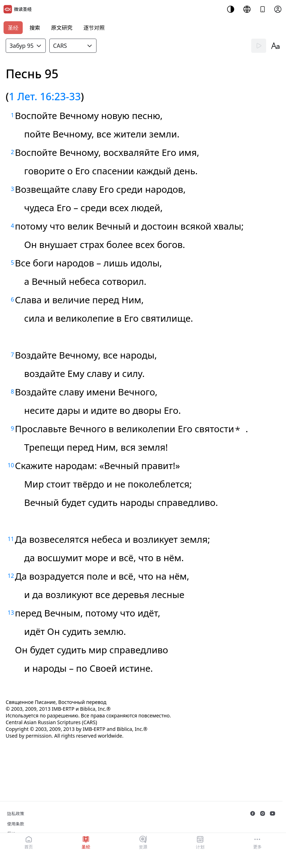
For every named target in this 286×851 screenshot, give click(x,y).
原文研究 (61, 27)
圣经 (13, 27)
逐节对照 (94, 27)
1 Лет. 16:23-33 (45, 96)
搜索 (34, 27)
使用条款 (15, 824)
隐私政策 (15, 814)
